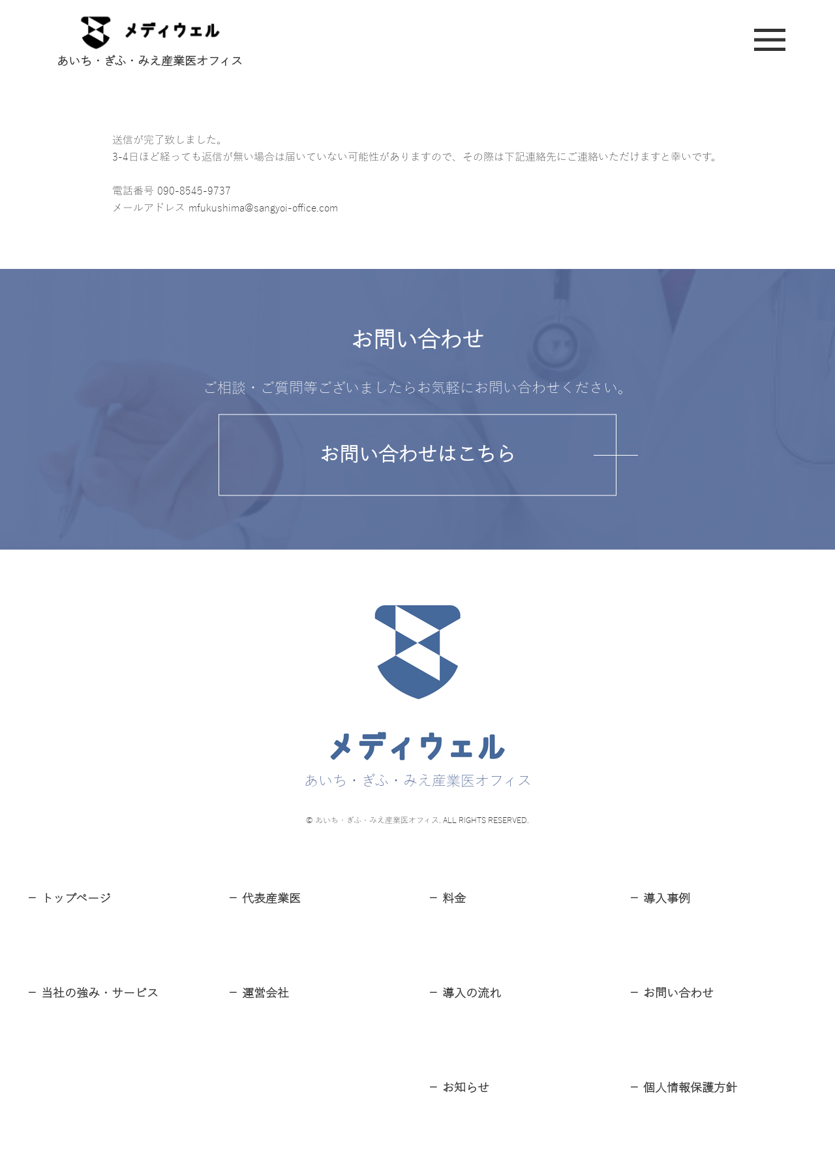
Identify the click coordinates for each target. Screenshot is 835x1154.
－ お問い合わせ (671, 993)
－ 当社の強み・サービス (92, 993)
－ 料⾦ (446, 898)
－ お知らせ (458, 1088)
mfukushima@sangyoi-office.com (263, 208)
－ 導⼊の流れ (464, 993)
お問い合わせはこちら (417, 454)
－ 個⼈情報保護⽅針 (682, 1088)
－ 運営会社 (258, 993)
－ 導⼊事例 (659, 898)
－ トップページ (68, 898)
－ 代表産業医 (264, 898)
